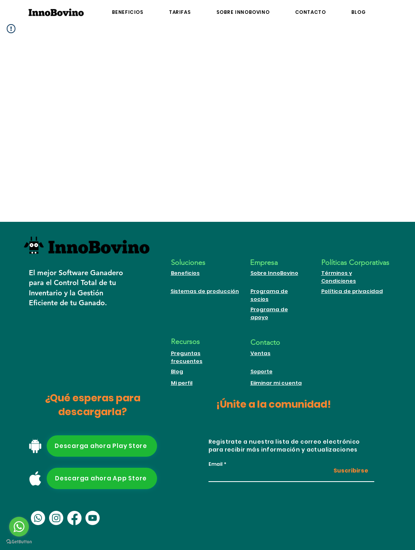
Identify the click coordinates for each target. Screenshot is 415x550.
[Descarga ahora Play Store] (102, 446)
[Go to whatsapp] (19, 527)
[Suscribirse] (348, 471)
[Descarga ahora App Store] (102, 478)
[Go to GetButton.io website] (19, 541)
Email (215, 464)
